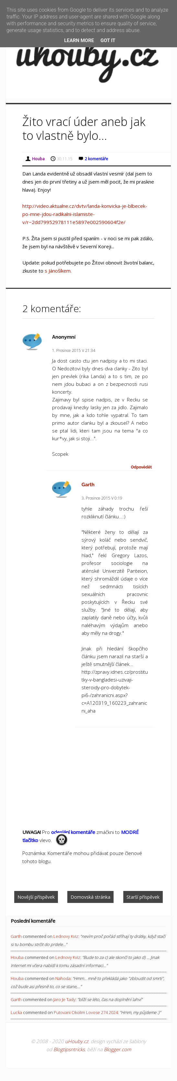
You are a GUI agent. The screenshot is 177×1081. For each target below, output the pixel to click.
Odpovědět (141, 467)
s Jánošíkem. (58, 270)
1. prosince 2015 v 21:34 (73, 350)
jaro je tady (64, 999)
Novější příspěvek (36, 897)
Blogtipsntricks (69, 1049)
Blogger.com (117, 1049)
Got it (107, 40)
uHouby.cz (76, 1041)
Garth (88, 485)
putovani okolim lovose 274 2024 (86, 1012)
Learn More (79, 40)
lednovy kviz (65, 936)
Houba (17, 957)
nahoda (63, 978)
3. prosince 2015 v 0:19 (102, 498)
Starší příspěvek (143, 897)
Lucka (16, 1012)
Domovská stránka (90, 897)
